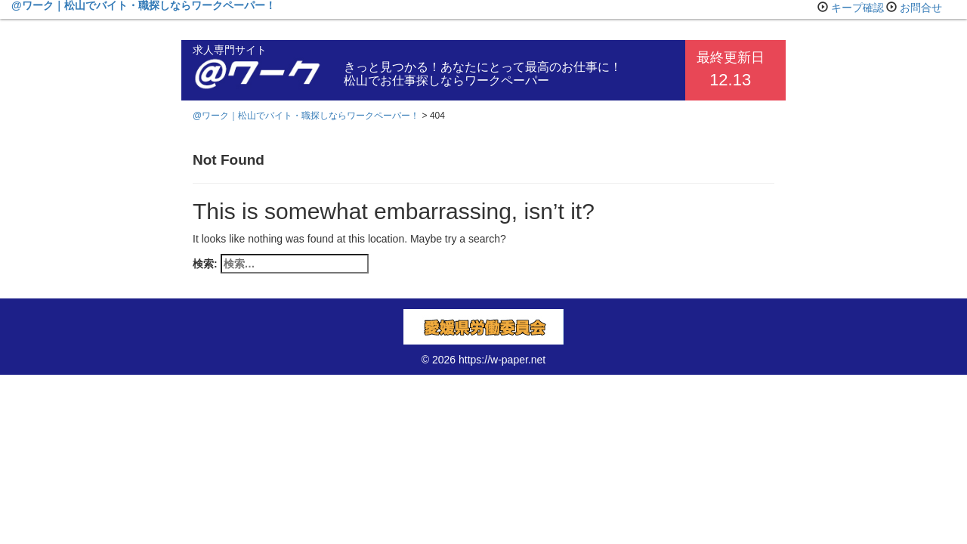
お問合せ (921, 8)
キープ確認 (857, 8)
